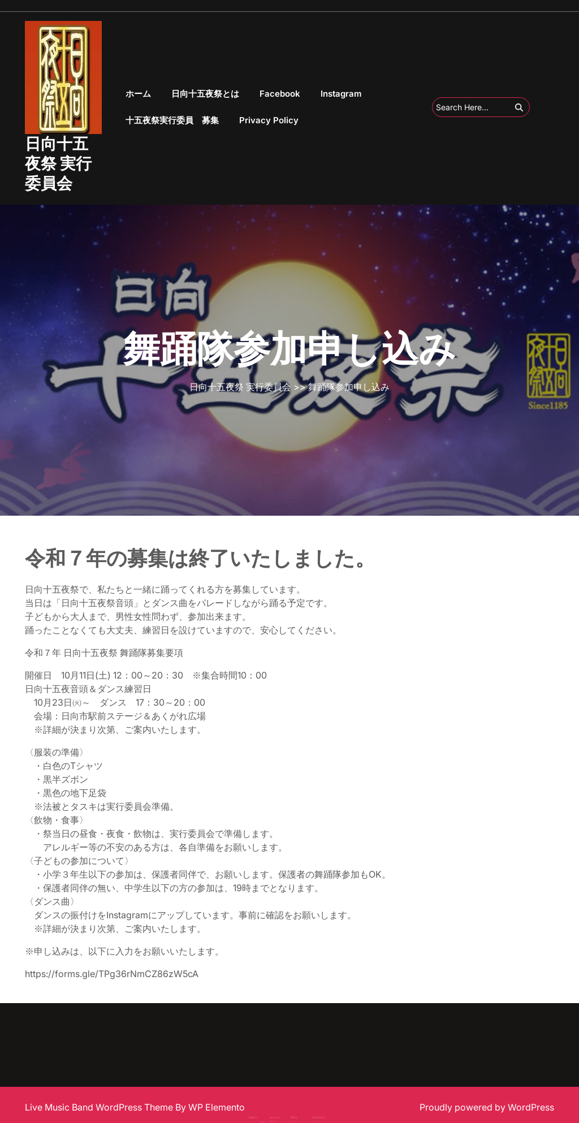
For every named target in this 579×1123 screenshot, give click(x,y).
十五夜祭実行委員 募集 (172, 120)
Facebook (280, 93)
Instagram (341, 93)
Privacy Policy (269, 120)
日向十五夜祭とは (205, 93)
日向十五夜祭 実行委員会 (58, 163)
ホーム (138, 93)
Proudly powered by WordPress (487, 1107)
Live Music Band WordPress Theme (100, 1107)
